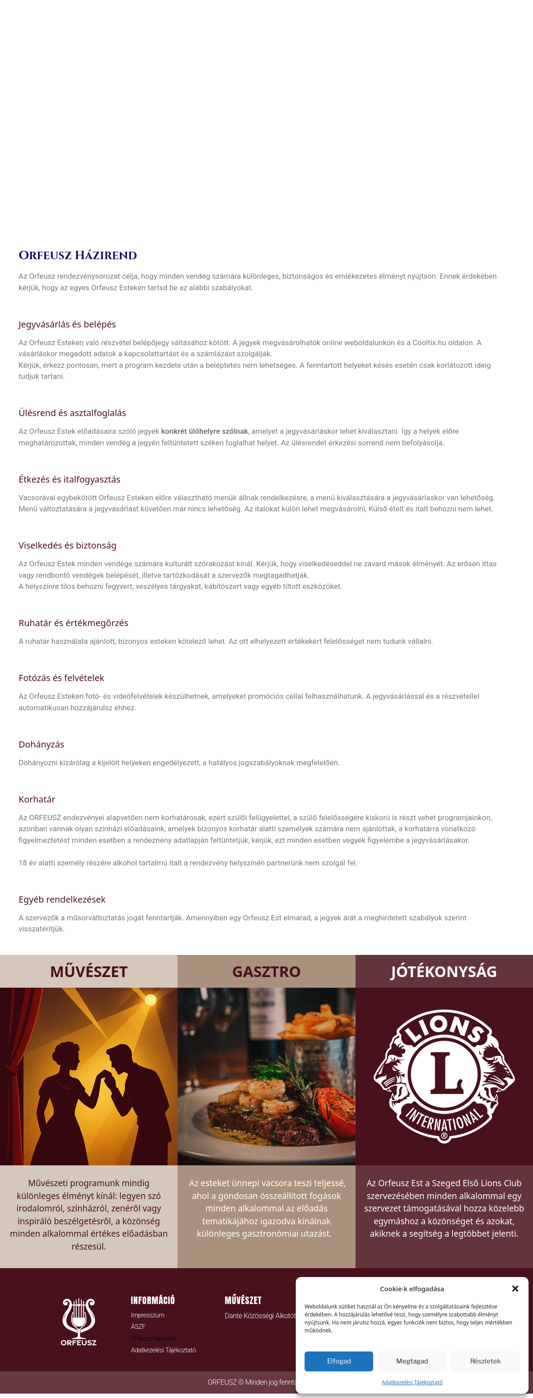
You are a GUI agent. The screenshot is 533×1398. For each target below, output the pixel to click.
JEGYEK (235, 217)
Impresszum (149, 1316)
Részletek (485, 1361)
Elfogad (339, 1361)
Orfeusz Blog (297, 217)
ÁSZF (139, 1328)
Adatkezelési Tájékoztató (412, 1382)
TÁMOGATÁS (367, 217)
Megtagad (412, 1361)
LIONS (420, 217)
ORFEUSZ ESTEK (173, 217)
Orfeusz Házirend (156, 1341)
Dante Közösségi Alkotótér (263, 1316)
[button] (515, 1288)
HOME (112, 217)
